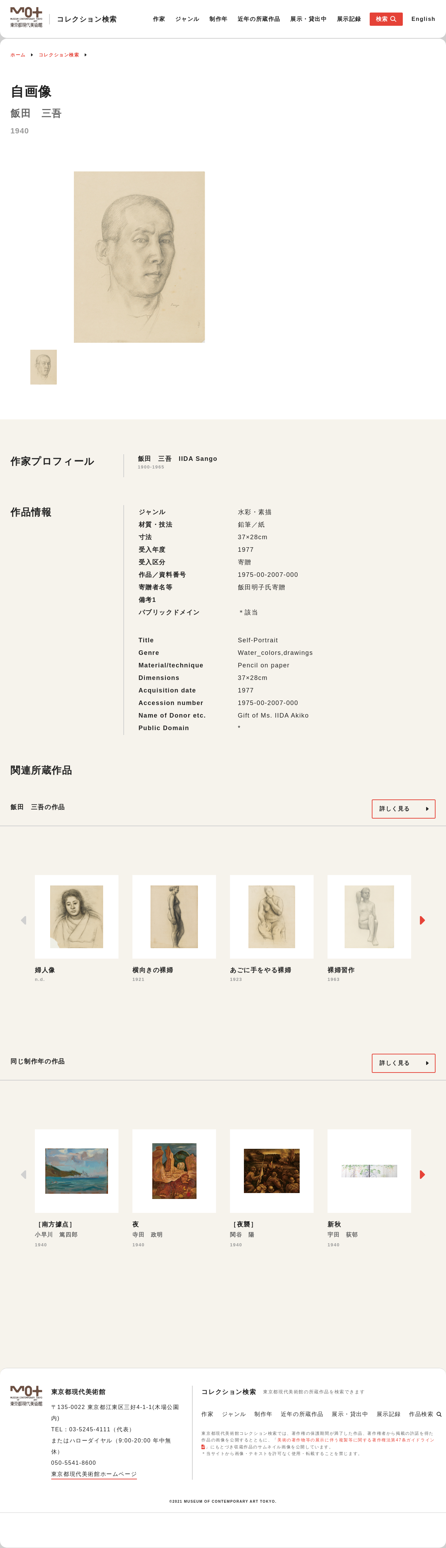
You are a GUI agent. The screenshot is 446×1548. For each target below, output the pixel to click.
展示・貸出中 (308, 19)
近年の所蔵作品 (259, 19)
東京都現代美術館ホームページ (94, 1474)
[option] (139, 257)
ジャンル (187, 19)
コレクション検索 (59, 54)
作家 (159, 19)
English (424, 19)
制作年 (218, 19)
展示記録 (349, 19)
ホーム (18, 54)
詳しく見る (394, 809)
